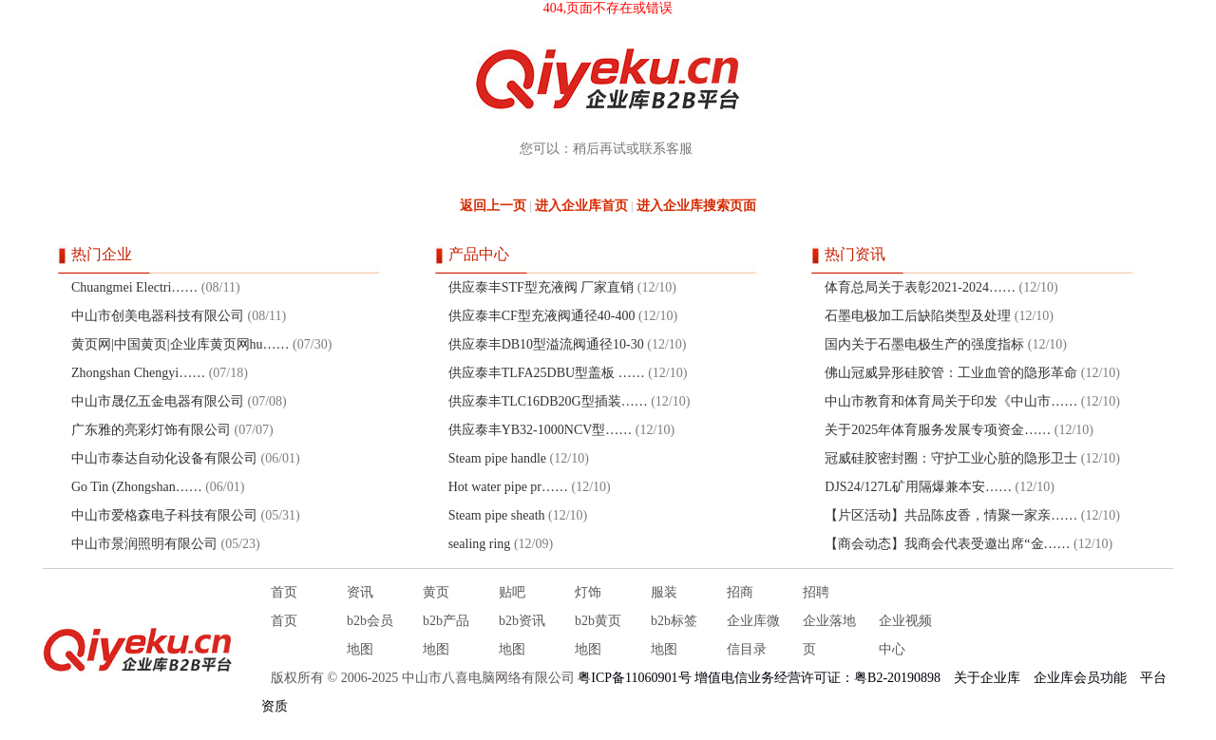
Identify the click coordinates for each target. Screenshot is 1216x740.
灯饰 (588, 592)
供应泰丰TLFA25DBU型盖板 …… (546, 373)
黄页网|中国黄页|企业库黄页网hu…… (180, 344)
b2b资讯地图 (522, 635)
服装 (664, 592)
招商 (740, 592)
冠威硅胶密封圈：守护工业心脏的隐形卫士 (951, 458)
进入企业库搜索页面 (696, 206)
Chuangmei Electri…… (134, 287)
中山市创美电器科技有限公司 (157, 316)
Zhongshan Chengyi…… (138, 373)
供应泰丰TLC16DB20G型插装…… (548, 401)
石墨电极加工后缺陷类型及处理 (918, 316)
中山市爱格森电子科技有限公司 (164, 515)
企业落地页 (829, 635)
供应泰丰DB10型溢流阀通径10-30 (546, 344)
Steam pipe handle (497, 458)
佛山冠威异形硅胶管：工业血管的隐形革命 (951, 373)
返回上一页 (493, 206)
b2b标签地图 (674, 635)
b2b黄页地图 (598, 635)
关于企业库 (987, 678)
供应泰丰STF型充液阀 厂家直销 (542, 287)
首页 (284, 592)
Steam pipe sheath (496, 515)
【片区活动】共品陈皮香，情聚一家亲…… (951, 515)
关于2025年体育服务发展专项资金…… (938, 430)
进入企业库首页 (581, 206)
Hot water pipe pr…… (508, 487)
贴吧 (512, 592)
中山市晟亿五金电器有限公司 (157, 401)
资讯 (360, 592)
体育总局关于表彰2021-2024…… (920, 287)
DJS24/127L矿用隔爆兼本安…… (918, 487)
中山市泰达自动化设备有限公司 (164, 458)
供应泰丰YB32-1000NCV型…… (540, 430)
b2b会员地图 (370, 635)
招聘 (816, 592)
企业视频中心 (905, 635)
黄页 (436, 592)
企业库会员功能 (1080, 678)
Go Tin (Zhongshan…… (136, 487)
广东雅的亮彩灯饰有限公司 (151, 430)
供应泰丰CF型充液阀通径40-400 (542, 316)
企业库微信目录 (753, 635)
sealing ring (479, 544)
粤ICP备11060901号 (634, 678)
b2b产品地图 (446, 635)
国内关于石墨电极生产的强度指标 (924, 344)
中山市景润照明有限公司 (144, 544)
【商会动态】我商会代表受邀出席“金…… (947, 544)
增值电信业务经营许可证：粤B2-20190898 (817, 678)
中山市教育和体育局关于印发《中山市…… (951, 401)
